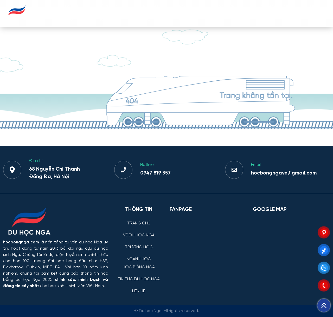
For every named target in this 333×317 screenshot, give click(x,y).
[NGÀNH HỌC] (138, 255)
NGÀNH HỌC (186, 13)
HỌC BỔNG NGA (225, 13)
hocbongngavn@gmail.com (284, 173)
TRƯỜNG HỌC (149, 13)
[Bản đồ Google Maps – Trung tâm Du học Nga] (291, 243)
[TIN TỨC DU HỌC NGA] (138, 275)
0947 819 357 (155, 173)
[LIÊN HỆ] (138, 287)
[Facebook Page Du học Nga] (208, 243)
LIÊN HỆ (314, 13)
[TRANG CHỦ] (138, 219)
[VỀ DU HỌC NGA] (138, 231)
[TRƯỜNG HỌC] (138, 243)
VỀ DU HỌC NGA (109, 13)
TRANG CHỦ (71, 13)
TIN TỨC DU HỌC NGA (273, 13)
